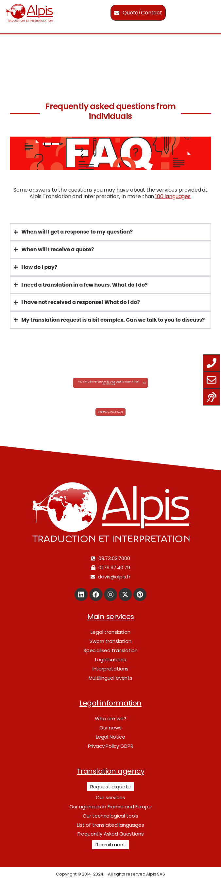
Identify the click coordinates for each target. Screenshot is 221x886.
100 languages (173, 196)
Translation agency (110, 771)
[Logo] (29, 12)
